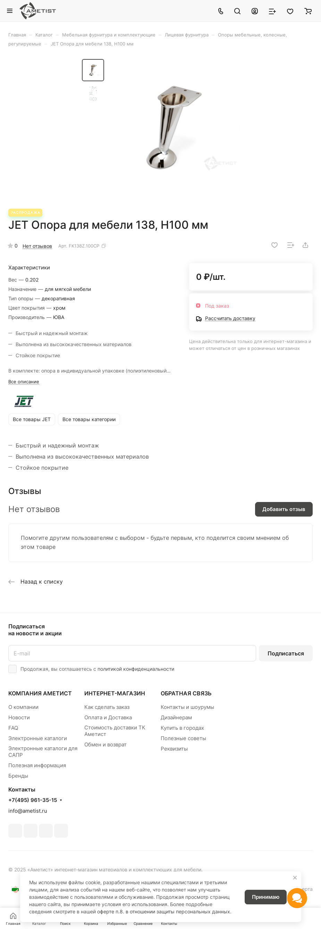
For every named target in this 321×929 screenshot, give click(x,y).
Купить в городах (182, 728)
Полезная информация (37, 765)
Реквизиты (174, 748)
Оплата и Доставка (108, 717)
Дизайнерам (176, 717)
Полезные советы (183, 738)
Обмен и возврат (105, 744)
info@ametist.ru (27, 810)
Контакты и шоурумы (187, 707)
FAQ (13, 728)
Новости (19, 717)
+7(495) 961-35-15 (32, 800)
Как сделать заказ (106, 707)
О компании (23, 707)
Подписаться (286, 653)
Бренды (18, 775)
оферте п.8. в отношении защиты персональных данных (163, 911)
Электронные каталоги (37, 738)
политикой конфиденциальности (136, 669)
